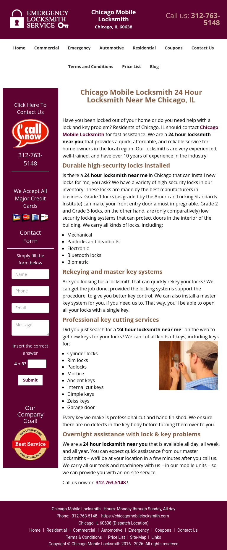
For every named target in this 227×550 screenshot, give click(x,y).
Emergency (79, 48)
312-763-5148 (205, 18)
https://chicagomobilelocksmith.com (135, 516)
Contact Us (203, 48)
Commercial (46, 48)
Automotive (112, 48)
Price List (131, 66)
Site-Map (138, 537)
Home (19, 48)
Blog (154, 66)
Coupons (173, 48)
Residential (144, 48)
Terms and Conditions (90, 66)
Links (156, 537)
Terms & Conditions (84, 537)
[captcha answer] (36, 363)
